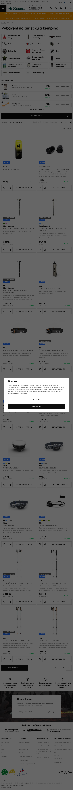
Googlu (27, 389)
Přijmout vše (36, 406)
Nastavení (36, 400)
